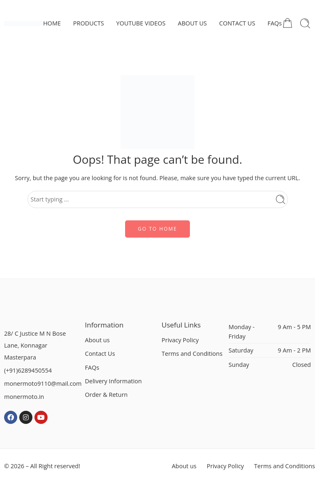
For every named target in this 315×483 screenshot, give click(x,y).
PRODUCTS (88, 23)
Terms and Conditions (192, 353)
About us (97, 340)
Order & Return (106, 394)
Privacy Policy (180, 340)
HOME (52, 23)
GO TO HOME (157, 228)
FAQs (274, 23)
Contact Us (100, 353)
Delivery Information (113, 381)
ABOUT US (192, 23)
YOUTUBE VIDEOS (140, 23)
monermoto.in (24, 397)
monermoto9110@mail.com (43, 383)
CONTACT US (237, 23)
